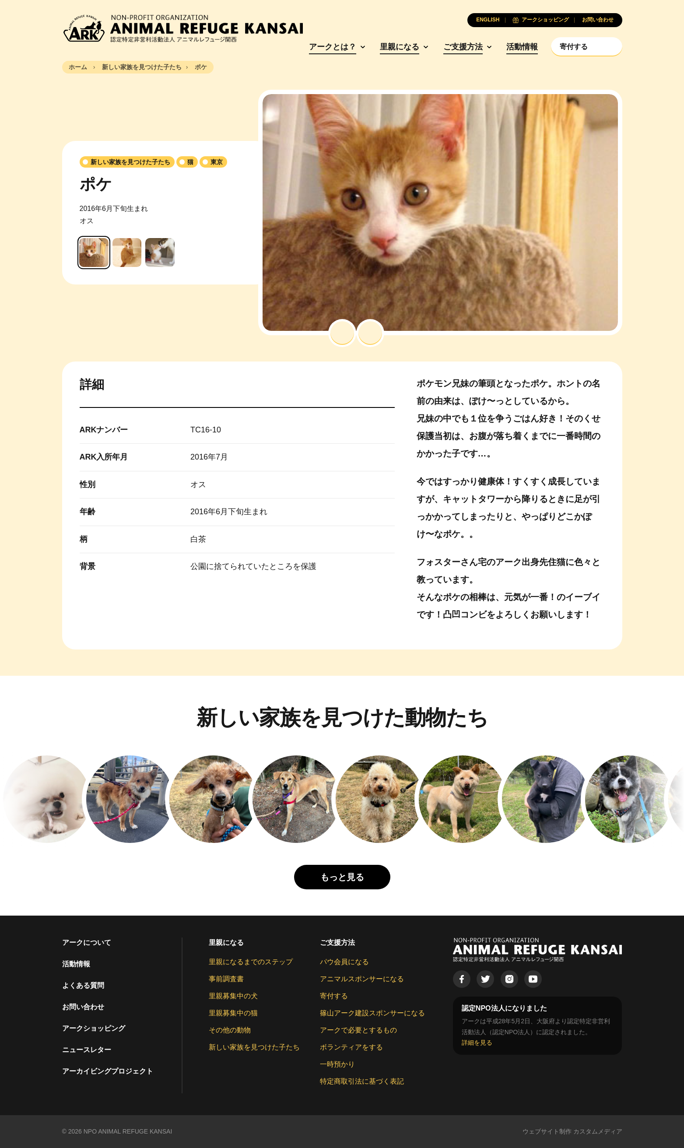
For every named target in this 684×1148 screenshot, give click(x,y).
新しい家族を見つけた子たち (254, 1047)
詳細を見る (477, 1042)
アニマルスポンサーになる (362, 979)
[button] (342, 333)
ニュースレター (86, 1049)
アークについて (86, 942)
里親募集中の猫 (233, 1013)
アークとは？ (332, 46)
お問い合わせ (83, 1007)
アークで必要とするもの (358, 1030)
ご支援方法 (463, 46)
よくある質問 (83, 985)
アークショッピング (93, 1028)
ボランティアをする (351, 1047)
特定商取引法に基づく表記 (362, 1081)
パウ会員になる (344, 961)
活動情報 (522, 46)
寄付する (334, 996)
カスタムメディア (597, 1131)
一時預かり (337, 1064)
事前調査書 (226, 979)
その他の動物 (230, 1030)
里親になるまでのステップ (251, 961)
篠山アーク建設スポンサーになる (372, 1013)
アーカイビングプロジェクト (107, 1071)
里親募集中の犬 (233, 996)
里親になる (399, 46)
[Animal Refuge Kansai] (182, 28)
